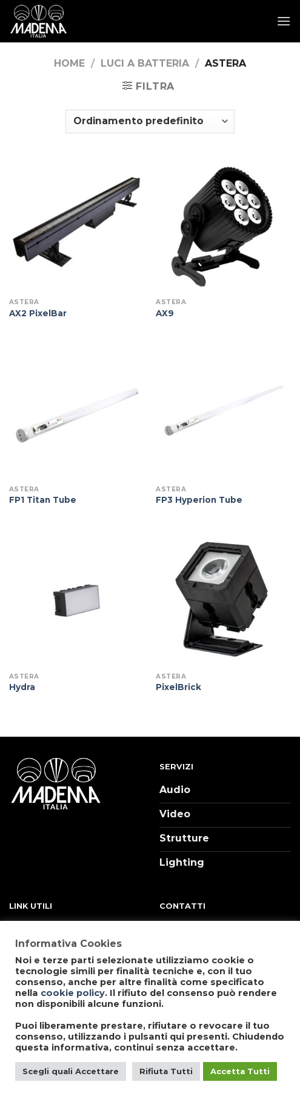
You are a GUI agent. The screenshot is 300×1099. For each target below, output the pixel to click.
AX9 (165, 313)
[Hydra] (76, 598)
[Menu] (283, 21)
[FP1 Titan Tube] (76, 411)
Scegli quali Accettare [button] (70, 1071)
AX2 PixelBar (38, 313)
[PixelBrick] (223, 598)
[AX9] (223, 225)
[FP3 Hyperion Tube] (223, 411)
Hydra (22, 687)
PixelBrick (178, 687)
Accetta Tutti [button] (240, 1071)
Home (69, 63)
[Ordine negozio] (149, 121)
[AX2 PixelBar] (76, 225)
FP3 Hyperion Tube (199, 500)
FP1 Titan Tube (42, 500)
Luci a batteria (145, 63)
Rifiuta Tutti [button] (166, 1071)
